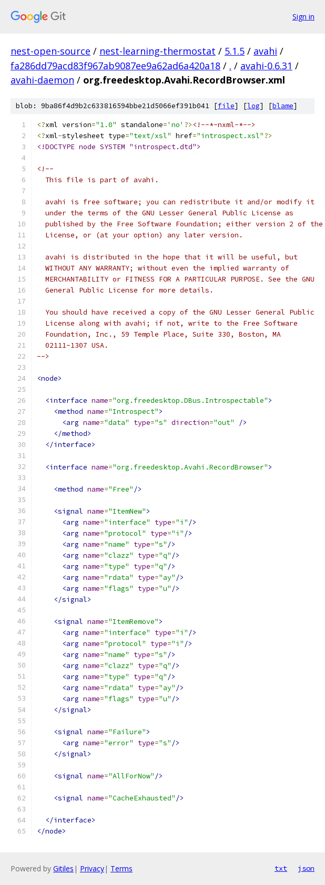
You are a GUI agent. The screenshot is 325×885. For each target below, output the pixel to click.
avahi (265, 51)
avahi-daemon (42, 80)
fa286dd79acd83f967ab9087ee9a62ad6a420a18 (115, 65)
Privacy (92, 868)
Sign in (303, 17)
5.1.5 (235, 51)
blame (282, 105)
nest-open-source (50, 51)
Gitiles (63, 868)
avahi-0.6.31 (266, 65)
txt (281, 868)
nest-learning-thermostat (157, 51)
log (253, 105)
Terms (121, 868)
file (226, 105)
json (306, 868)
